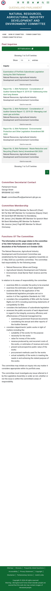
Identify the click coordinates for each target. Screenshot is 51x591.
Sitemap (10, 568)
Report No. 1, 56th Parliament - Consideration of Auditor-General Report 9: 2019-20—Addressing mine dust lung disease (9, 134)
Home (4, 34)
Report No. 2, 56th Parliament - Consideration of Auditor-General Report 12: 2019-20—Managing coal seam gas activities (9, 190)
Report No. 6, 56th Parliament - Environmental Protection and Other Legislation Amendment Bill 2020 (9, 243)
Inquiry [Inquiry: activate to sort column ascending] (6, 69)
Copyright (38, 571)
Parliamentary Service (25, 575)
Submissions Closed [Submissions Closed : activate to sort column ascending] (39, 67)
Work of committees (16, 34)
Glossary (18, 568)
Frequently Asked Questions (34, 568)
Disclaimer (11, 575)
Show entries (25, 60)
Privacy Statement (26, 571)
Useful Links (39, 575)
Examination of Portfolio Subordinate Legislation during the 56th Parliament (8, 83)
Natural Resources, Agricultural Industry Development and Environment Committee (8, 94)
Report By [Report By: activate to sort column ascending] (22, 69)
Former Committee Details (12, 37)
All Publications (25, 49)
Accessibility (13, 571)
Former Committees (33, 34)
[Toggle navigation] (48, 2)
